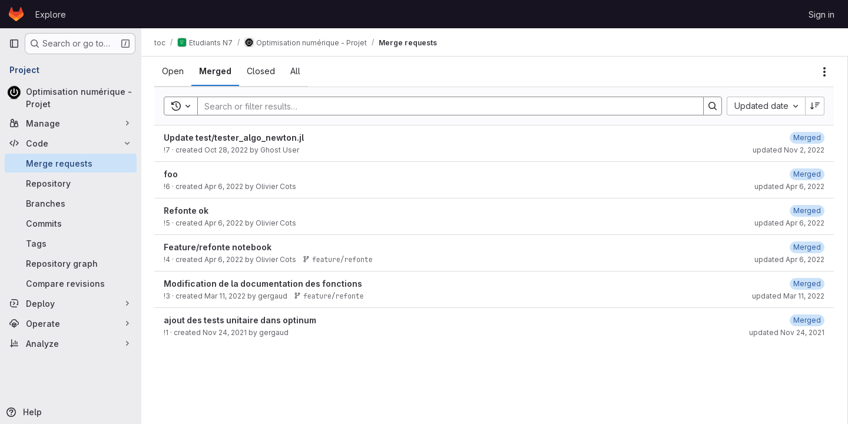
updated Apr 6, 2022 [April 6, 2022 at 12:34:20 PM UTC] (789, 222)
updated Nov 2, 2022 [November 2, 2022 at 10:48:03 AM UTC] (788, 149)
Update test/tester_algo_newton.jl (235, 137)
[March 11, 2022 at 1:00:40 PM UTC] (807, 283)
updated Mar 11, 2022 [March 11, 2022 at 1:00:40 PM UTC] (788, 296)
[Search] (445, 106)
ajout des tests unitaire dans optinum (241, 320)
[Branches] (71, 203)
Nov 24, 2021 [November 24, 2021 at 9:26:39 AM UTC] (226, 332)
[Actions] (824, 71)
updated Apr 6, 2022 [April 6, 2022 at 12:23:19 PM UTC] (789, 259)
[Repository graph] (71, 263)
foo (172, 174)
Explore (50, 14)
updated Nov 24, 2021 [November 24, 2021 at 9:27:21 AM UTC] (786, 332)
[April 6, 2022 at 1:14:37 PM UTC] (807, 174)
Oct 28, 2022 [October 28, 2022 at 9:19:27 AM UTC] (227, 149)
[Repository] (71, 183)
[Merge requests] (71, 163)
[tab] (174, 71)
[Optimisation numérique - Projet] (71, 97)
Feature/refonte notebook (219, 247)
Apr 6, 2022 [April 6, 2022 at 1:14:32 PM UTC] (225, 186)
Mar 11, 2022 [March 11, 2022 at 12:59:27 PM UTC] (226, 296)
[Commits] (71, 223)
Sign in (821, 14)
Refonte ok (187, 211)
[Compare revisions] (71, 283)
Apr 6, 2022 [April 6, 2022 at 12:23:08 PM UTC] (225, 259)
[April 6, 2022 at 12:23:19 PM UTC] (807, 247)
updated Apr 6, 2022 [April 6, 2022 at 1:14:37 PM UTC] (789, 186)
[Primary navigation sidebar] (14, 43)
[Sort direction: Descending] (815, 106)
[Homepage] (16, 14)
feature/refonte (339, 259)
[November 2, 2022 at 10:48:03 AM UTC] (807, 137)
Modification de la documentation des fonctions (264, 284)
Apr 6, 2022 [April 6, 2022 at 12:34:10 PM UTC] (225, 222)
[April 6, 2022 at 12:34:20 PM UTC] (807, 210)
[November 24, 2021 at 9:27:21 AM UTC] (807, 320)
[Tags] (71, 243)
